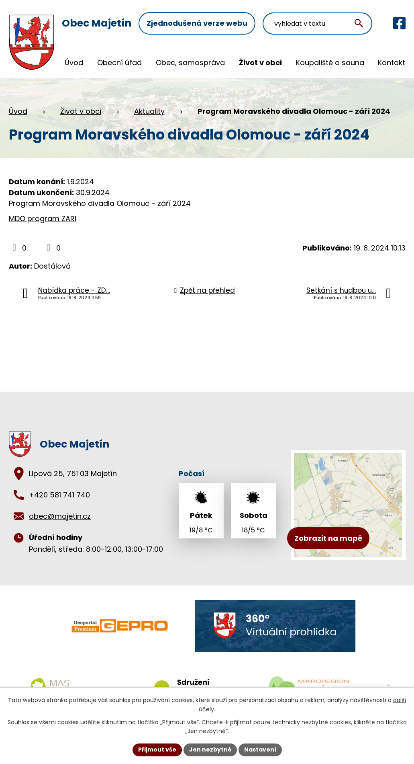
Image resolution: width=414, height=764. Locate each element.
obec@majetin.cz (60, 516)
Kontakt (391, 63)
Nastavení (260, 750)
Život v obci (260, 63)
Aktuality (149, 111)
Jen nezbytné (210, 750)
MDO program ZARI (42, 219)
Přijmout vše (157, 750)
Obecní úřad (119, 63)
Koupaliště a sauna (330, 63)
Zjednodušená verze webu (197, 23)
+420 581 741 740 (59, 495)
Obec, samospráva (190, 63)
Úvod (74, 63)
